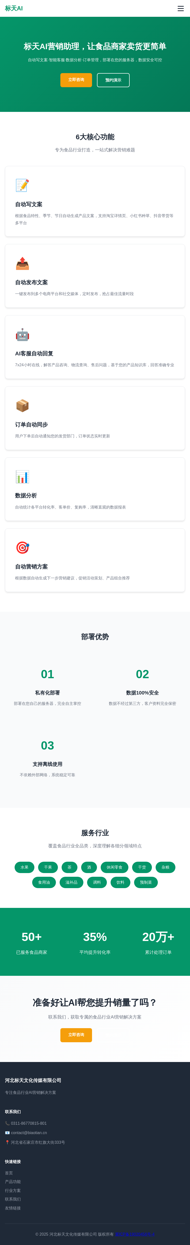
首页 (9, 1173)
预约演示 (113, 80)
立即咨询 (76, 80)
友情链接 (13, 1208)
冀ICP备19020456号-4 (135, 1234)
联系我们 (13, 1199)
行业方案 (13, 1190)
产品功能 (13, 1182)
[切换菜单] (180, 8)
